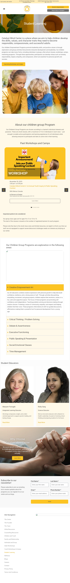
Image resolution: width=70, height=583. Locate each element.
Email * (33, 490)
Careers (6, 562)
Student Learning (9, 552)
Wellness (7, 556)
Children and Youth (10, 536)
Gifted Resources (9, 529)
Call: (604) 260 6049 (6, 1)
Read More (6, 422)
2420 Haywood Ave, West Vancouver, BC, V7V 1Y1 (48, 1)
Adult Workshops (9, 546)
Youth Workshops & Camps (12, 549)
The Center (7, 519)
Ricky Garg (42, 407)
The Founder (8, 523)
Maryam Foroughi (9, 407)
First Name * (35, 481)
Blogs (6, 559)
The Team (7, 526)
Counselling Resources (11, 532)
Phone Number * (55, 490)
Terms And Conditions (11, 572)
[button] (4, 190)
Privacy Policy (8, 569)
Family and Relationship (11, 539)
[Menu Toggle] (4, 9)
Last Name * (54, 481)
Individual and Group (10, 542)
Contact (6, 565)
